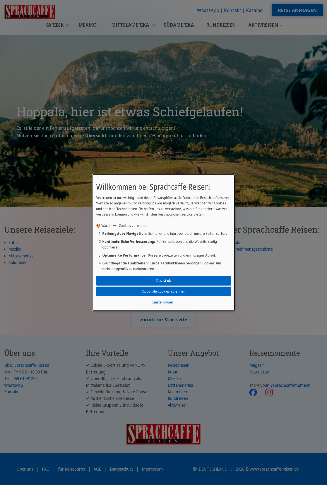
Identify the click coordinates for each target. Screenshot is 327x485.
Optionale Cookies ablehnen (163, 291)
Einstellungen (162, 302)
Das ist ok (163, 280)
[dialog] (164, 242)
